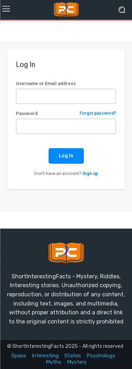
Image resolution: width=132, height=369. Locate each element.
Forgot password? (98, 113)
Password (66, 113)
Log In (66, 155)
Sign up (90, 173)
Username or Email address (46, 83)
